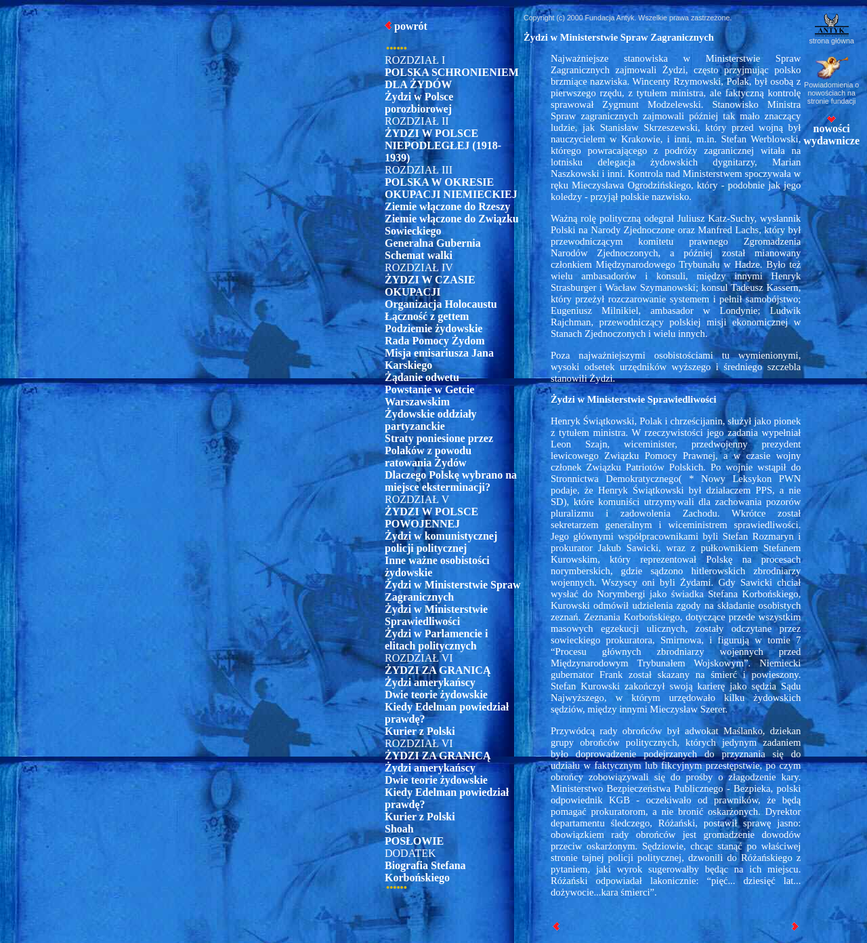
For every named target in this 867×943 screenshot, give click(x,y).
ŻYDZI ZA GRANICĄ (437, 670)
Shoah (399, 829)
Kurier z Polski (420, 731)
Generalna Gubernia (433, 243)
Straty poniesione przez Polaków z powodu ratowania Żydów (439, 450)
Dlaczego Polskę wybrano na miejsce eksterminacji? (451, 481)
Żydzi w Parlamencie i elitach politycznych (436, 639)
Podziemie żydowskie (433, 328)
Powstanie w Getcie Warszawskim (429, 395)
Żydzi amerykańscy (430, 682)
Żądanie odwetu (422, 377)
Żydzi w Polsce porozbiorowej (419, 103)
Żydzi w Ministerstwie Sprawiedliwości (436, 615)
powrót (410, 26)
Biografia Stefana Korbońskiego (425, 871)
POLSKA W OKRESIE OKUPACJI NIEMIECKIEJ (451, 188)
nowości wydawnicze (831, 131)
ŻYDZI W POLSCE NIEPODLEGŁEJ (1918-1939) (443, 145)
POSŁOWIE (414, 841)
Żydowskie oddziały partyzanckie (431, 420)
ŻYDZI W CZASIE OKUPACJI (430, 286)
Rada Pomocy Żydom (435, 340)
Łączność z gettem (427, 316)
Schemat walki (418, 255)
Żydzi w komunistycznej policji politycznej (441, 542)
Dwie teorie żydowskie (436, 694)
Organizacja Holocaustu (441, 304)
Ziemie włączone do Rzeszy (447, 206)
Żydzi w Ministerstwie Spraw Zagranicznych (452, 591)
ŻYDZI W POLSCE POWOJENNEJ (431, 517)
